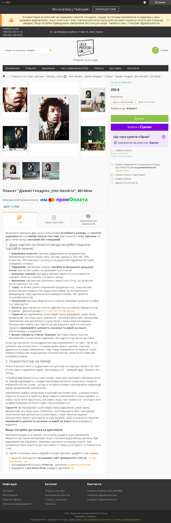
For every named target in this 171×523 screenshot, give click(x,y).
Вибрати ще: (124, 108)
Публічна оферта (12, 499)
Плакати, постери (55, 490)
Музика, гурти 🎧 (56, 76)
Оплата (98, 68)
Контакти (133, 68)
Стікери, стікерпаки (56, 499)
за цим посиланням (78, 464)
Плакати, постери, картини (28, 76)
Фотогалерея (10, 495)
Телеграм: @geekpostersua (102, 495)
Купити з (140, 127)
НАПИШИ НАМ (105, 9)
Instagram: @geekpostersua (102, 499)
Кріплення (48, 68)
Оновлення (12, 68)
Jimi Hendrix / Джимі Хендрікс (86, 76)
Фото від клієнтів (51, 311)
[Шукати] (50, 50)
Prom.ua (103, 513)
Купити (139, 118)
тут (72, 468)
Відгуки (70, 311)
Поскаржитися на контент (97, 519)
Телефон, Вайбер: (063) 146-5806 (104, 490)
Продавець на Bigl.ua (85, 516)
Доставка (115, 68)
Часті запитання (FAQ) (74, 68)
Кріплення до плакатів (57, 495)
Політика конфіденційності (17, 503)
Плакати (30, 68)
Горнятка (50, 503)
